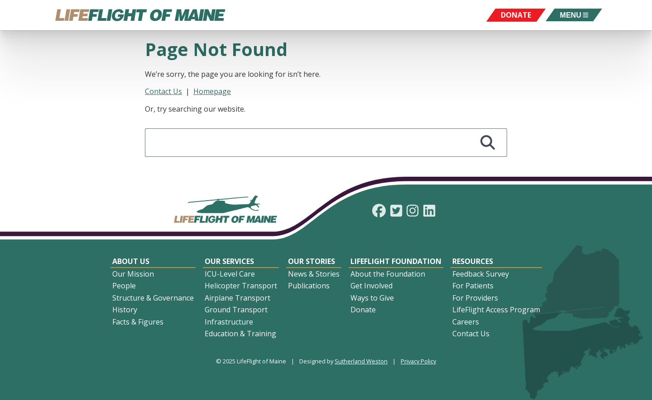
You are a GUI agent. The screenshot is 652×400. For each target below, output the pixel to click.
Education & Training (240, 334)
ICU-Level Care (230, 274)
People (124, 286)
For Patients (473, 286)
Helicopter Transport (241, 286)
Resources (472, 261)
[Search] (487, 142)
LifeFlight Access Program (496, 310)
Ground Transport (236, 310)
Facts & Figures (137, 322)
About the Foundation (387, 274)
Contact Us (163, 91)
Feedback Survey (480, 274)
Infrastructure (229, 322)
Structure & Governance (153, 298)
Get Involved (371, 286)
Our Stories (311, 261)
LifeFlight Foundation (395, 261)
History (124, 310)
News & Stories (314, 274)
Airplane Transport (237, 298)
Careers (465, 322)
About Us (130, 261)
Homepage (212, 91)
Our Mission (133, 274)
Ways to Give (372, 298)
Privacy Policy (418, 361)
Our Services (229, 261)
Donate (363, 310)
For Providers (475, 298)
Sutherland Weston (361, 361)
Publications (309, 286)
